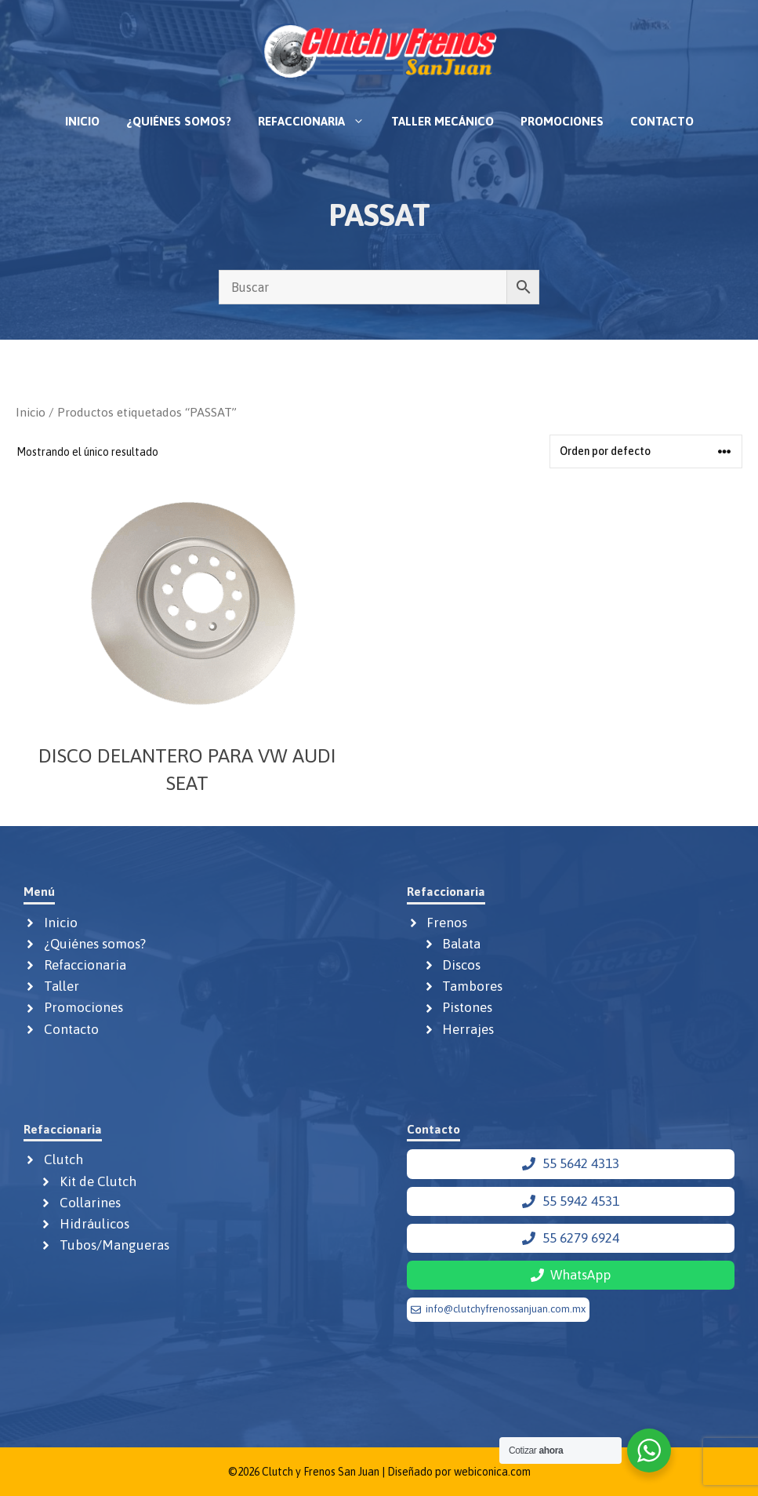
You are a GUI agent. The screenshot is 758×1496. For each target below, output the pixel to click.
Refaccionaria (318, 121)
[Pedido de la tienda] (645, 451)
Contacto (662, 121)
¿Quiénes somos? (178, 121)
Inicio (82, 121)
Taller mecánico (442, 121)
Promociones (562, 121)
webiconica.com (492, 1471)
